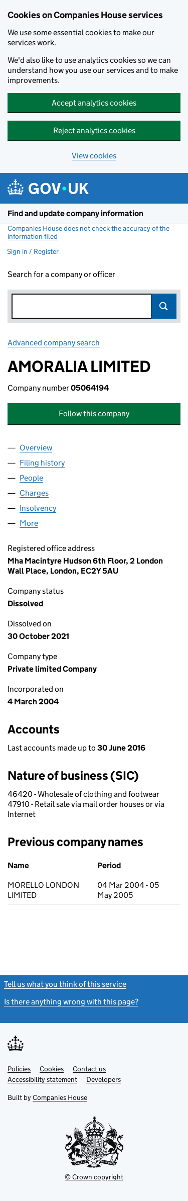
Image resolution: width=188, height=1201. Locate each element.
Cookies (52, 1068)
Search (163, 306)
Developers (103, 1079)
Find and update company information (75, 213)
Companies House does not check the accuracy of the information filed (88, 232)
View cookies (94, 155)
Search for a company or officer (61, 274)
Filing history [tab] (42, 463)
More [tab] (29, 523)
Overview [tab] (36, 447)
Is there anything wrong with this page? (71, 1001)
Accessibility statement (42, 1079)
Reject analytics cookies (94, 130)
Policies (19, 1068)
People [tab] (31, 478)
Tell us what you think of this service (65, 984)
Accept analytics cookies (94, 103)
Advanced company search (54, 342)
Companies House (60, 1097)
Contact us (89, 1068)
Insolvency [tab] (38, 508)
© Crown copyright (94, 1176)
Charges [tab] (34, 493)
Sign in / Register (33, 251)
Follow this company (94, 413)
